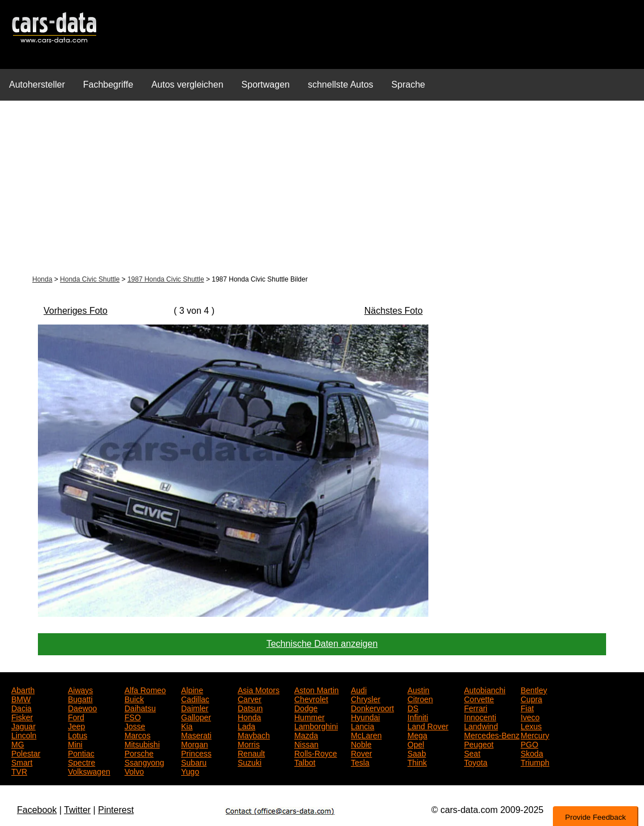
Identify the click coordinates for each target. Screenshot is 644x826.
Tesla (360, 761)
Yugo (190, 770)
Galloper (196, 716)
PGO (529, 743)
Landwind (481, 725)
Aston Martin (316, 689)
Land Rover (427, 725)
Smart (21, 761)
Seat (472, 752)
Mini (75, 743)
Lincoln (23, 734)
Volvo (134, 770)
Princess (196, 752)
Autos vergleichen (187, 84)
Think (417, 761)
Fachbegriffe (108, 84)
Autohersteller (37, 84)
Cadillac (195, 698)
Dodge (305, 707)
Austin (418, 689)
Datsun (250, 707)
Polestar (25, 752)
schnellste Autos (340, 84)
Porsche (138, 752)
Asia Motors (259, 689)
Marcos (137, 734)
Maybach (254, 734)
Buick (134, 698)
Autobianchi (484, 689)
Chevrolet (311, 698)
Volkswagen (89, 770)
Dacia (21, 707)
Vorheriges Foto (76, 310)
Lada (246, 725)
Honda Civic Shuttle (89, 279)
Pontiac (81, 752)
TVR (19, 770)
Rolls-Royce (315, 752)
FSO (132, 716)
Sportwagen (266, 84)
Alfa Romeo (145, 689)
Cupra (531, 698)
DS (412, 707)
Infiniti (417, 716)
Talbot (304, 761)
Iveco (530, 716)
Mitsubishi (142, 743)
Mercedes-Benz (492, 734)
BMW (21, 698)
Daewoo (82, 707)
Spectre (81, 761)
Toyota (475, 761)
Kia (186, 725)
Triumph (535, 761)
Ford (76, 716)
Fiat (527, 707)
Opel (415, 743)
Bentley (534, 689)
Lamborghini (316, 725)
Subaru (194, 761)
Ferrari (475, 707)
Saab (416, 752)
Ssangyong (144, 761)
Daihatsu (140, 707)
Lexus (531, 725)
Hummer (309, 716)
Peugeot (478, 743)
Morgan (194, 743)
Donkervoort (372, 707)
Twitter (77, 810)
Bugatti (80, 698)
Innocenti (480, 716)
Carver (249, 698)
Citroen (420, 698)
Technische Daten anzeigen (322, 643)
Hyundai (365, 716)
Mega (417, 734)
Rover (361, 752)
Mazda (306, 734)
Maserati (196, 734)
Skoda (532, 752)
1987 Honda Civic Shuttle (165, 279)
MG (17, 743)
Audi (359, 689)
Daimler (194, 707)
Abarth (23, 689)
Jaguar (23, 725)
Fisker (22, 716)
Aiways (80, 689)
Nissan (306, 743)
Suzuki (249, 761)
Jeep (76, 725)
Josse (134, 725)
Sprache (409, 84)
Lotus (77, 734)
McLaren (366, 734)
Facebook (37, 810)
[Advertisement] (322, 189)
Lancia (362, 725)
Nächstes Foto (393, 310)
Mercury (535, 734)
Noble (361, 743)
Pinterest (116, 810)
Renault (251, 752)
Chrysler (365, 698)
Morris (249, 743)
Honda (42, 279)
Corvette (479, 698)
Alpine (192, 689)
